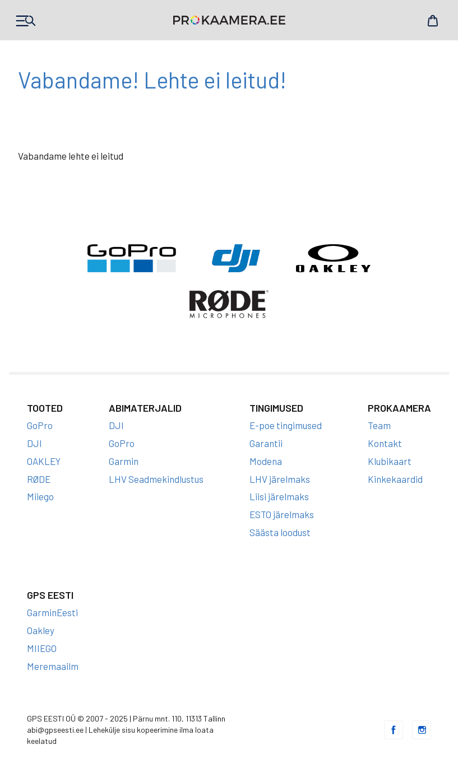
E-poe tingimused (285, 425)
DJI (34, 443)
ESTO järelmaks (281, 514)
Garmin (123, 461)
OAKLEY (44, 461)
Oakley (40, 630)
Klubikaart (389, 461)
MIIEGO (42, 648)
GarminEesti (52, 612)
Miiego (40, 496)
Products (25, 20)
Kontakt (385, 443)
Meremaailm (52, 666)
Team (379, 425)
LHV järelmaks (279, 479)
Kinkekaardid (395, 479)
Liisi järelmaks (279, 496)
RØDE (38, 479)
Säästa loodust (280, 532)
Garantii (266, 443)
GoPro (40, 425)
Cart (433, 20)
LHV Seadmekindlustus (156, 479)
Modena (265, 461)
